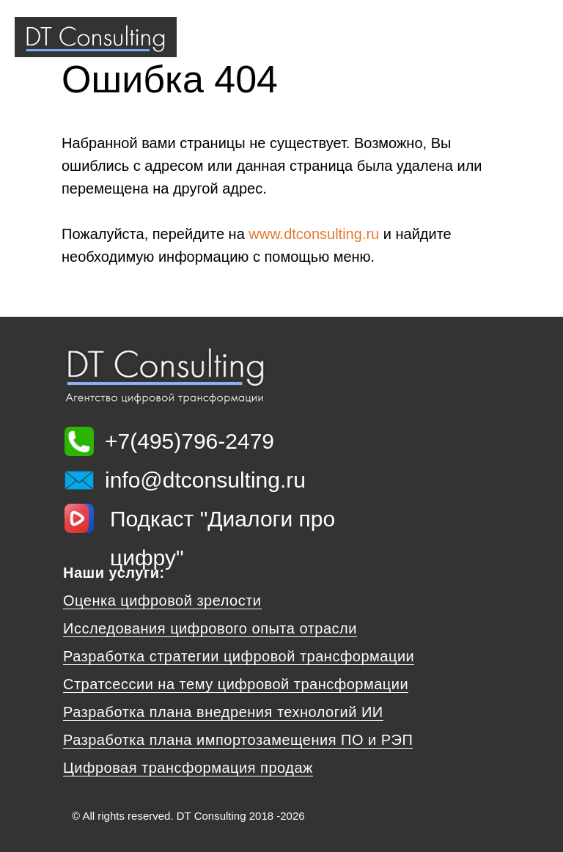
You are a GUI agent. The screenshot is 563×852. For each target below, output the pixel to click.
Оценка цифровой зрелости (162, 600)
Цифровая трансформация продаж (188, 768)
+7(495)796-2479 (189, 441)
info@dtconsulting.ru (205, 480)
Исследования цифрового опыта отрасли (210, 628)
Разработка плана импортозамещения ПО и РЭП (238, 740)
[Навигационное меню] (538, 36)
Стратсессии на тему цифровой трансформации (235, 684)
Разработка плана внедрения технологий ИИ (223, 712)
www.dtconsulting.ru (314, 234)
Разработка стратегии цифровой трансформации (238, 656)
